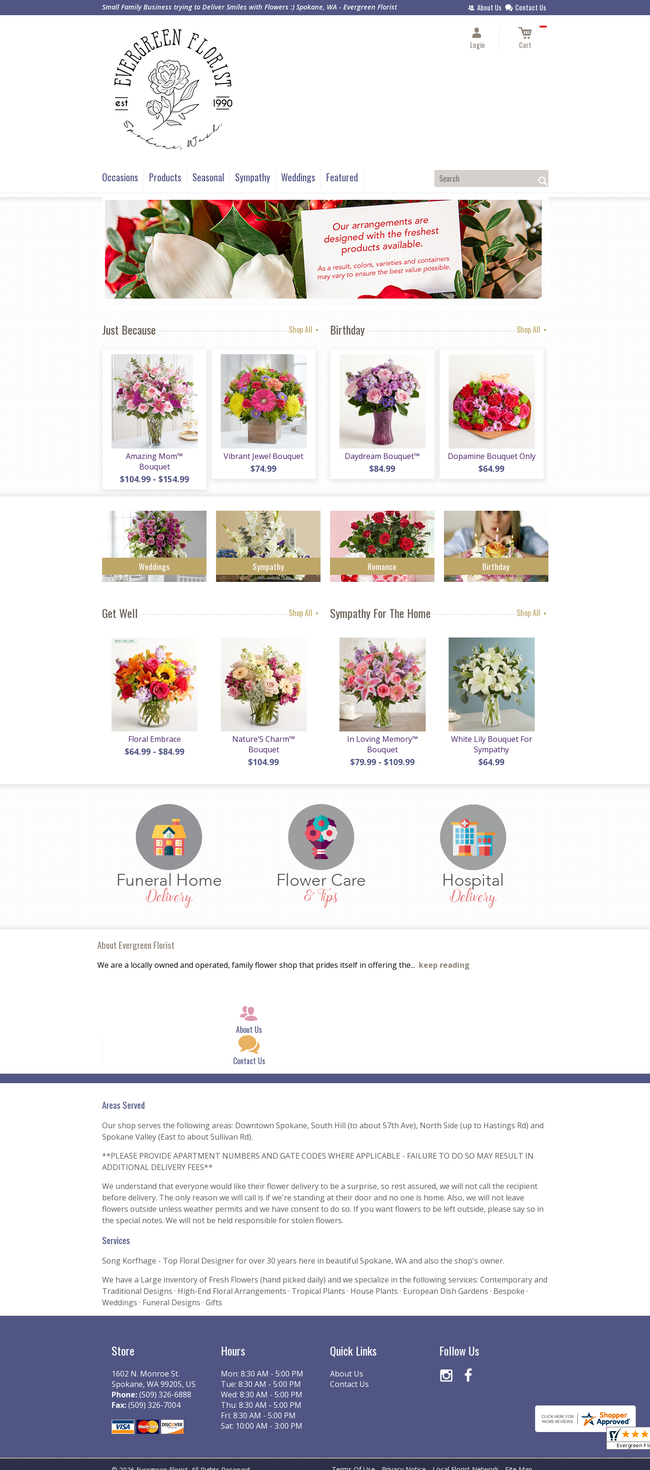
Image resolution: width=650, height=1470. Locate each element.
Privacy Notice (404, 1460)
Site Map (518, 1460)
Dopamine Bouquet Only (491, 456)
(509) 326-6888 (165, 1385)
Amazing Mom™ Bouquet (154, 456)
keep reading (444, 956)
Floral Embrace (154, 730)
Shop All (304, 329)
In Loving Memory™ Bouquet (382, 735)
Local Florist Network (466, 1460)
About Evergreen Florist (136, 935)
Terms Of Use (353, 1460)
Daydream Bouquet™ (382, 456)
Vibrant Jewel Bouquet (263, 456)
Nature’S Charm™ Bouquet (263, 735)
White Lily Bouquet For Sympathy (491, 735)
